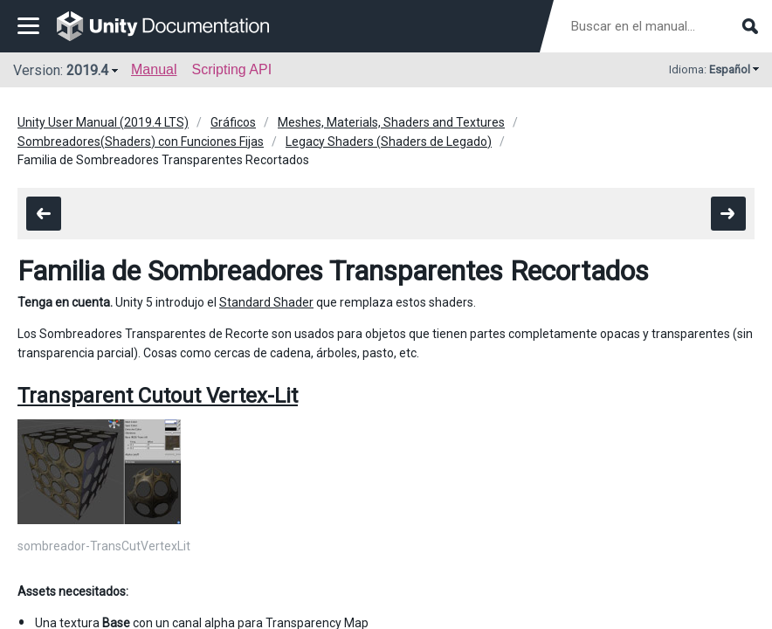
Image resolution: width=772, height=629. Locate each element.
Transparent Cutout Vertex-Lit (157, 396)
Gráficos (233, 122)
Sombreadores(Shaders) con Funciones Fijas (140, 142)
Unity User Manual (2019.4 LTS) (103, 122)
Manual (153, 69)
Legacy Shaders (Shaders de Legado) (389, 142)
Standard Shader (266, 302)
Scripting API (231, 69)
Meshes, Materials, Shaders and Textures (391, 122)
